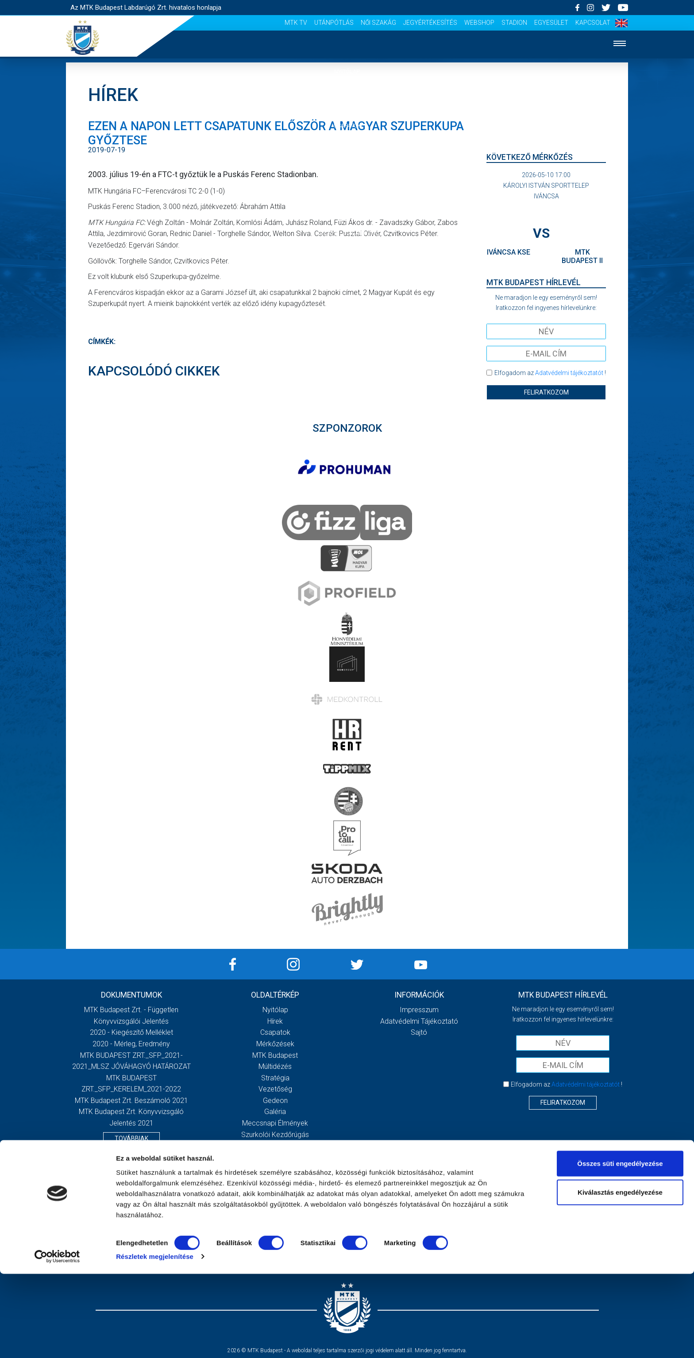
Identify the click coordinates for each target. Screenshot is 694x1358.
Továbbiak (131, 1138)
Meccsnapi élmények (275, 1123)
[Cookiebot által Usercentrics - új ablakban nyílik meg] (57, 1340)
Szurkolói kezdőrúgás (275, 1134)
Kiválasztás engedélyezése (620, 1276)
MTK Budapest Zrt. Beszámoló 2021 (131, 1100)
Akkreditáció (347, 260)
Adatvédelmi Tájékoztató (419, 1021)
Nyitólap (347, 71)
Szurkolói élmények (347, 233)
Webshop (479, 22)
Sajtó (275, 1157)
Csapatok (347, 125)
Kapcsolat (592, 22)
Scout (275, 1168)
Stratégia (275, 1078)
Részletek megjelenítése (154, 1340)
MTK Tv (296, 22)
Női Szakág (378, 22)
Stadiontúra (275, 1145)
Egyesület (551, 22)
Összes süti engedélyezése (620, 1247)
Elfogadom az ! (550, 372)
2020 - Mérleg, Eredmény (131, 1044)
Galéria (347, 206)
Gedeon (275, 1100)
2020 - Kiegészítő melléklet (131, 1032)
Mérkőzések (347, 152)
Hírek (347, 98)
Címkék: (102, 341)
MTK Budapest (275, 1055)
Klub (347, 179)
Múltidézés (275, 1066)
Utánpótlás (334, 22)
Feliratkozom (546, 392)
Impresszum (419, 1010)
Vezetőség (275, 1089)
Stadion (514, 22)
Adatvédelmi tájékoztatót (569, 372)
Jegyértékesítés (430, 22)
